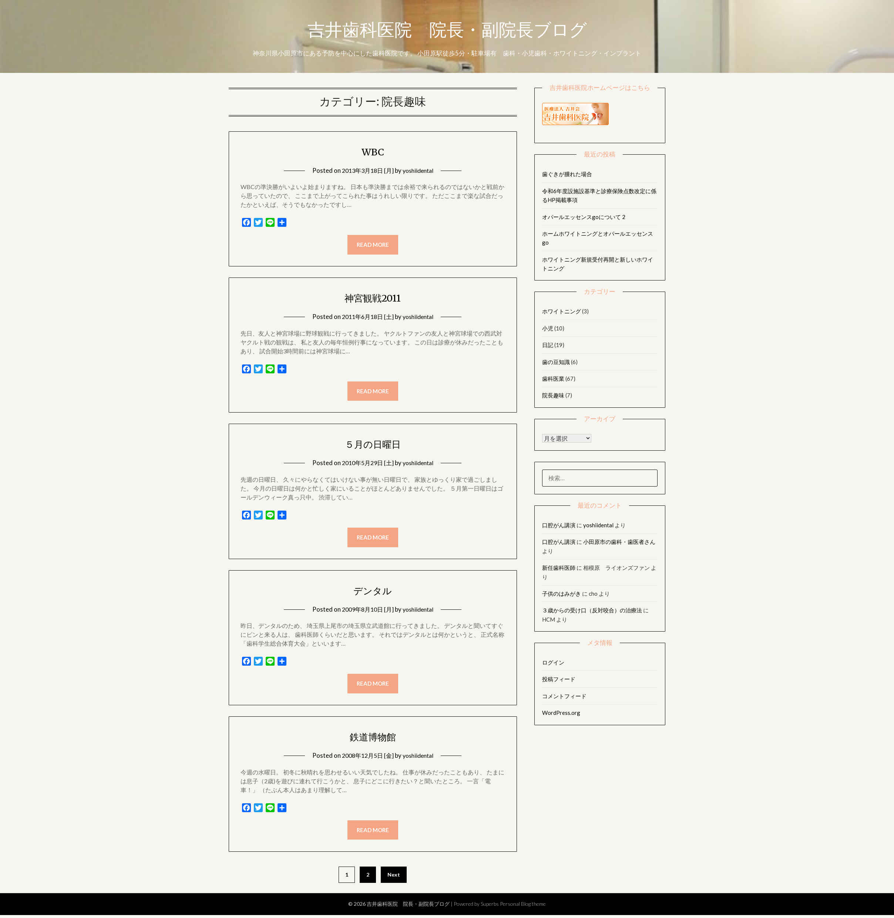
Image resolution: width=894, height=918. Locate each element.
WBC (372, 151)
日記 (547, 345)
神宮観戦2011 (373, 298)
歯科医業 (553, 378)
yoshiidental (420, 170)
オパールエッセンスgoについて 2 (583, 216)
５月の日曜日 (372, 445)
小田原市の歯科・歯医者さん (619, 541)
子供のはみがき (561, 593)
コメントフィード (564, 696)
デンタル (373, 592)
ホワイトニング (561, 311)
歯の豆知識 (556, 362)
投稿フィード (558, 679)
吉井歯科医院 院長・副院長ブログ (447, 31)
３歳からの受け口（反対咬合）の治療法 (592, 610)
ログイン (553, 662)
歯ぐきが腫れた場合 (567, 174)
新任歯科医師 (558, 567)
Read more (373, 245)
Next (393, 877)
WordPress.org (561, 712)
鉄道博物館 (372, 739)
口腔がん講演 (558, 525)
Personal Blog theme (523, 907)
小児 (547, 328)
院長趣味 (553, 395)
